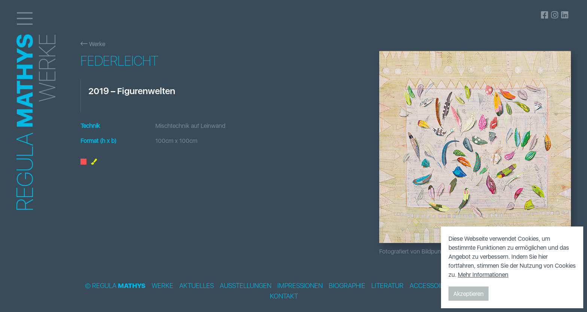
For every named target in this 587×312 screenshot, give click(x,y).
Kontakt (284, 296)
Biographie (347, 285)
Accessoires (431, 285)
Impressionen (300, 285)
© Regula (115, 285)
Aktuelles (196, 285)
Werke (92, 43)
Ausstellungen (245, 285)
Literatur (387, 285)
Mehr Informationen (483, 274)
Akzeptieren (468, 293)
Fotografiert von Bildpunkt (412, 251)
